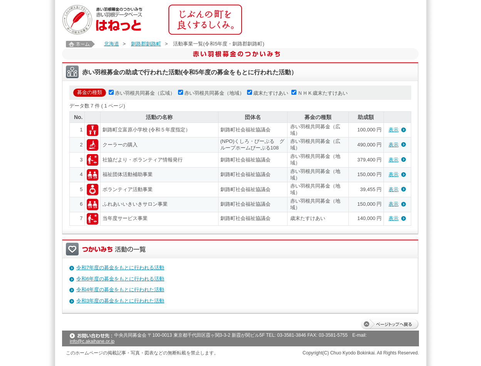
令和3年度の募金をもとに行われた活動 (120, 301)
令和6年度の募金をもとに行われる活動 (120, 279)
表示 (393, 130)
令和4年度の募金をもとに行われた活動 (120, 289)
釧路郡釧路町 (146, 44)
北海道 (111, 44)
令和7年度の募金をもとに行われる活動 (120, 267)
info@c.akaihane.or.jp (92, 341)
